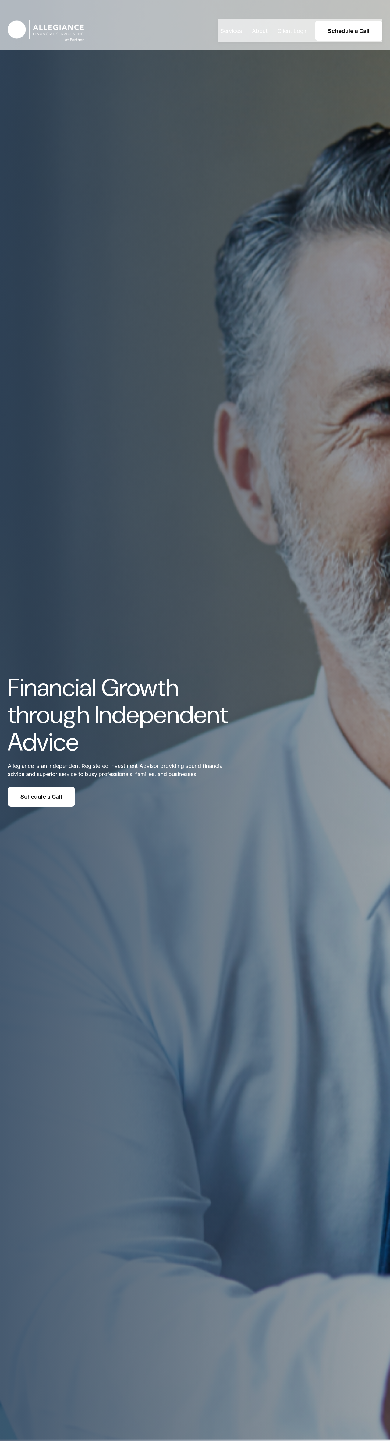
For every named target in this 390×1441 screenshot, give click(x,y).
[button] (231, 19)
